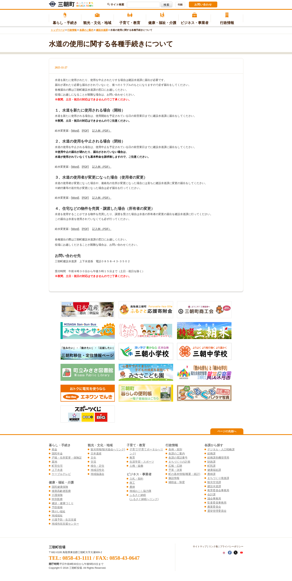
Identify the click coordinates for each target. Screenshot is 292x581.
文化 (93, 457)
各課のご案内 (86, 30)
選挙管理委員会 (216, 510)
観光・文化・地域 (97, 19)
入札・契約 (136, 478)
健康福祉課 (214, 469)
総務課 (211, 453)
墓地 (54, 461)
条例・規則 (175, 449)
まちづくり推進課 (218, 478)
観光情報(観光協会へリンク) (108, 449)
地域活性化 (97, 469)
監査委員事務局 (216, 502)
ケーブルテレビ (61, 474)
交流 (93, 461)
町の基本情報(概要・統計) (184, 474)
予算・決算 (175, 469)
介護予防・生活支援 (64, 519)
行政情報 (227, 19)
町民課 (211, 465)
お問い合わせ (203, 4)
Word (75, 130)
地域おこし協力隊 (140, 490)
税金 (54, 449)
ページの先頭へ (226, 431)
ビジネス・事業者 (194, 19)
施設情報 (173, 478)
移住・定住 (97, 465)
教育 (132, 457)
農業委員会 (214, 506)
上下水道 (57, 469)
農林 (132, 486)
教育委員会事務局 (218, 490)
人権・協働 (136, 465)
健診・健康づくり (63, 503)
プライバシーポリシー (231, 546)
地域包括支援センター (65, 523)
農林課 (211, 474)
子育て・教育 (130, 19)
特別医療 (57, 499)
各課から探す (213, 445)
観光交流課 (214, 482)
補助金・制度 (176, 482)
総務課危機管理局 (218, 457)
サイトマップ (200, 546)
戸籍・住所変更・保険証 (67, 457)
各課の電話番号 (178, 457)
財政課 (211, 461)
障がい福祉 (58, 511)
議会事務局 (214, 498)
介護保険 (57, 495)
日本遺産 (96, 453)
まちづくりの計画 (179, 461)
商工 (132, 482)
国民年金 (57, 453)
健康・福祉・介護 (162, 19)
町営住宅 (57, 465)
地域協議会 (97, 474)
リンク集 (213, 546)
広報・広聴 (175, 465)
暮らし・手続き (65, 19)
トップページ (58, 30)
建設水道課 (102, 30)
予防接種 (57, 507)
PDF (85, 130)
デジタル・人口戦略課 (221, 449)
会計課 (211, 494)
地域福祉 (57, 515)
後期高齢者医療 (61, 490)
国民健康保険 (60, 486)
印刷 (180, 4)
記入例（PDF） (101, 130)
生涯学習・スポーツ (142, 461)
